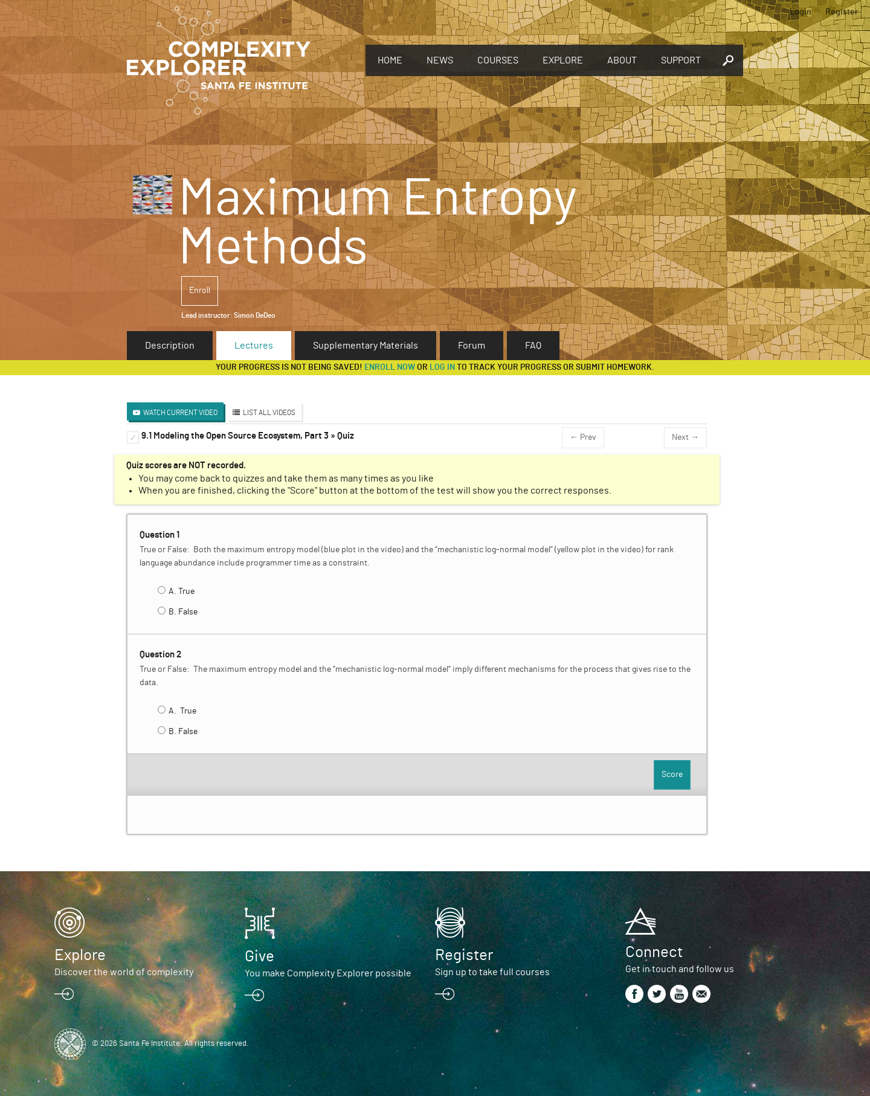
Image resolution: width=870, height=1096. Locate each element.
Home (390, 60)
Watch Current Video (180, 412)
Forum (471, 345)
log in (442, 367)
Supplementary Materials (365, 345)
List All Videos (269, 412)
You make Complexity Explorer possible (328, 973)
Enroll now (389, 367)
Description (170, 345)
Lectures (253, 345)
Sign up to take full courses (492, 972)
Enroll (199, 290)
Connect (654, 952)
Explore (563, 60)
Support (681, 60)
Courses (497, 60)
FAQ (533, 345)
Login (800, 12)
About (622, 60)
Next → (685, 437)
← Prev (583, 437)
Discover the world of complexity (123, 972)
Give (259, 956)
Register (841, 12)
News (440, 60)
